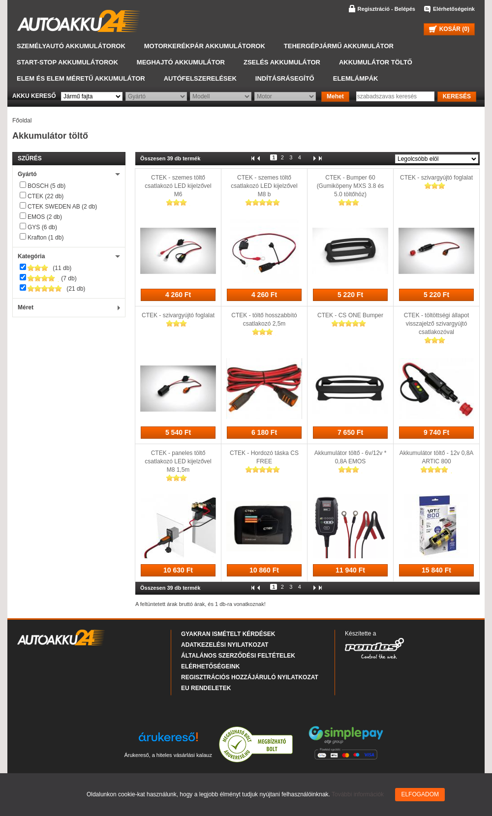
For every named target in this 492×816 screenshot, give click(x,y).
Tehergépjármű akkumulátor (339, 46)
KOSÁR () (449, 29)
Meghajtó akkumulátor (181, 62)
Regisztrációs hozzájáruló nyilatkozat (249, 677)
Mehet (335, 96)
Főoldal (21, 120)
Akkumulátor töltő (375, 62)
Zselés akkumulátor (282, 62)
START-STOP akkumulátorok (67, 62)
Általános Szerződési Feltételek (238, 655)
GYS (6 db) (42, 227)
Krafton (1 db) (45, 237)
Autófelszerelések (200, 78)
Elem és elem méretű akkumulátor (81, 78)
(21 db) (56, 288)
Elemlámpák (355, 78)
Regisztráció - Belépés (386, 9)
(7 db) (52, 278)
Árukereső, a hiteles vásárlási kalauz (168, 755)
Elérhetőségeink (454, 9)
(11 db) (49, 268)
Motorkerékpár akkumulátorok (204, 46)
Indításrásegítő (284, 78)
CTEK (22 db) (45, 196)
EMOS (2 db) (45, 216)
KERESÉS (457, 96)
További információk (358, 794)
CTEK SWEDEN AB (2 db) (62, 206)
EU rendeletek (206, 688)
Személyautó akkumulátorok (71, 46)
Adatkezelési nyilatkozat (224, 644)
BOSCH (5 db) (46, 185)
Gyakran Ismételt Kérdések (228, 634)
